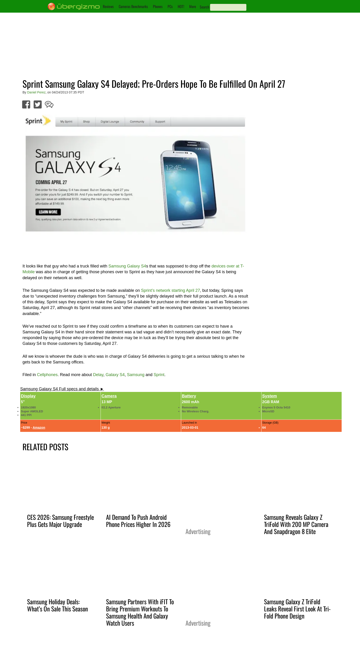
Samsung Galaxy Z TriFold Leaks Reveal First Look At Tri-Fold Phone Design (297, 608)
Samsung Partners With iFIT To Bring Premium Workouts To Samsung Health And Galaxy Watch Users (140, 612)
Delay (98, 374)
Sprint (159, 374)
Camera (109, 396)
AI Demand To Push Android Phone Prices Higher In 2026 (138, 520)
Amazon (39, 427)
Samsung (135, 374)
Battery (189, 396)
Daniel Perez (36, 92)
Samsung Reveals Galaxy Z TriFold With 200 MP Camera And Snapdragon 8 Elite (296, 524)
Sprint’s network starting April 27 (170, 290)
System (269, 396)
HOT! (181, 6)
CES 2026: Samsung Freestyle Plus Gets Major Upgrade (60, 520)
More (192, 6)
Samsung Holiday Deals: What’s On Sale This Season (57, 605)
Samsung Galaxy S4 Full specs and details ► (62, 389)
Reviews (108, 6)
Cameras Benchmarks (133, 6)
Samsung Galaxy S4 (127, 266)
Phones (158, 6)
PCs (170, 6)
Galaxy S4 (115, 374)
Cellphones (47, 374)
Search (204, 7)
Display (28, 396)
